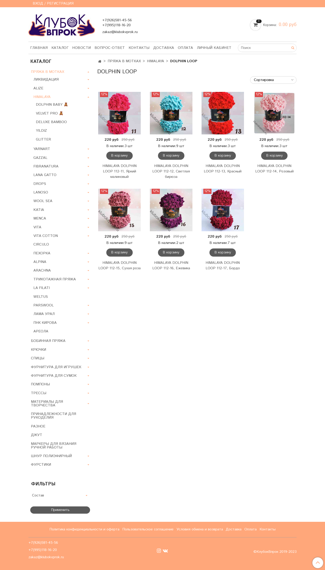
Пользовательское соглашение (148, 529)
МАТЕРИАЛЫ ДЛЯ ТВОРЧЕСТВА (47, 403)
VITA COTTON (45, 235)
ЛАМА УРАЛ (44, 314)
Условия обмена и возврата (199, 529)
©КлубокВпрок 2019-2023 (275, 552)
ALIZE (38, 88)
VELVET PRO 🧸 (49, 113)
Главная (39, 47)
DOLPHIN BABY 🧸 (52, 104)
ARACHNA (42, 270)
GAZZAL (40, 157)
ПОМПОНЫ (40, 384)
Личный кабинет (214, 47)
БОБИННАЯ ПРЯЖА (48, 340)
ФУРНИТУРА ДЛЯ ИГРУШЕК (56, 367)
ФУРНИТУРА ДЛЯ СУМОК (54, 375)
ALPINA (39, 262)
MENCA (39, 218)
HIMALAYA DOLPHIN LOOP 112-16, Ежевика (171, 265)
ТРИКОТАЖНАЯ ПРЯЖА (54, 279)
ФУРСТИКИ (41, 464)
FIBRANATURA (45, 166)
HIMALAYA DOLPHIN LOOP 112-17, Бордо (223, 265)
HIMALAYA (155, 61)
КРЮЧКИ (38, 349)
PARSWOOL (43, 305)
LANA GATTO (44, 175)
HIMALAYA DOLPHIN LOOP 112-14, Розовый (274, 168)
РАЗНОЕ (38, 426)
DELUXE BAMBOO (51, 122)
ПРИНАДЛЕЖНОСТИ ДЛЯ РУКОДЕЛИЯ (53, 415)
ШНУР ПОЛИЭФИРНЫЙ (51, 456)
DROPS (39, 183)
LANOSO (40, 192)
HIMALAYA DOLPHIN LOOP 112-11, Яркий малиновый (119, 171)
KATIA (38, 209)
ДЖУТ (36, 435)
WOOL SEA (42, 201)
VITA (37, 227)
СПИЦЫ (37, 358)
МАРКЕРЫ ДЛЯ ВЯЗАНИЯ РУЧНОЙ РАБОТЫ (53, 445)
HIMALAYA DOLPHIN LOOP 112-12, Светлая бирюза (171, 171)
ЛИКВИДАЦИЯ (46, 79)
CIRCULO (41, 244)
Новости (81, 47)
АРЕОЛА (40, 331)
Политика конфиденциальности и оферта (84, 529)
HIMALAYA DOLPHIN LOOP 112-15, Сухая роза (119, 265)
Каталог (60, 47)
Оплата (185, 47)
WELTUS (40, 296)
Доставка (163, 47)
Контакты (139, 47)
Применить (60, 510)
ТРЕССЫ (38, 393)
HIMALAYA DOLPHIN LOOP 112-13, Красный (222, 168)
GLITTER (43, 139)
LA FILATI (41, 288)
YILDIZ (41, 130)
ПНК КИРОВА (45, 322)
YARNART (41, 149)
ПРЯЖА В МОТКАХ (124, 61)
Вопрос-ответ (110, 47)
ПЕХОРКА (41, 253)
